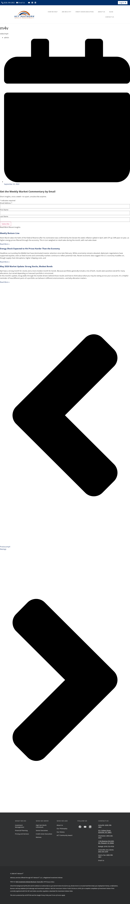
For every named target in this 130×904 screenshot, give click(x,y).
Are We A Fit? (66, 12)
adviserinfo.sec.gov (47, 886)
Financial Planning (21, 830)
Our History (60, 832)
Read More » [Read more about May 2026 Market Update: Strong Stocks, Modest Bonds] (5, 282)
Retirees (38, 837)
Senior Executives (42, 830)
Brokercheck (74, 886)
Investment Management (19, 826)
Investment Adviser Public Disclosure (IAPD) (68, 888)
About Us (101, 12)
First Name (4, 210)
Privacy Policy (50, 882)
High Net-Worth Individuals (41, 826)
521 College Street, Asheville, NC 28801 (105, 831)
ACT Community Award (64, 835)
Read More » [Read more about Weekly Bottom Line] (5, 244)
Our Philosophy (62, 829)
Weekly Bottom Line (9, 233)
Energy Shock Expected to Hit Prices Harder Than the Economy (30, 248)
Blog (111, 12)
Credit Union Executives (84, 12)
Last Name (4, 216)
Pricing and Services (22, 834)
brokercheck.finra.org (64, 886)
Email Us (20, 3)
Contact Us (109, 17)
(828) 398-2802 (8, 3)
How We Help (52, 12)
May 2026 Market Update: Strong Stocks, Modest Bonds (26, 266)
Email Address (6, 203)
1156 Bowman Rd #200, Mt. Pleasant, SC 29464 (106, 842)
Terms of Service (56, 895)
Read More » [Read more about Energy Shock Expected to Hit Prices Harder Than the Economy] (5, 262)
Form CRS (40, 882)
